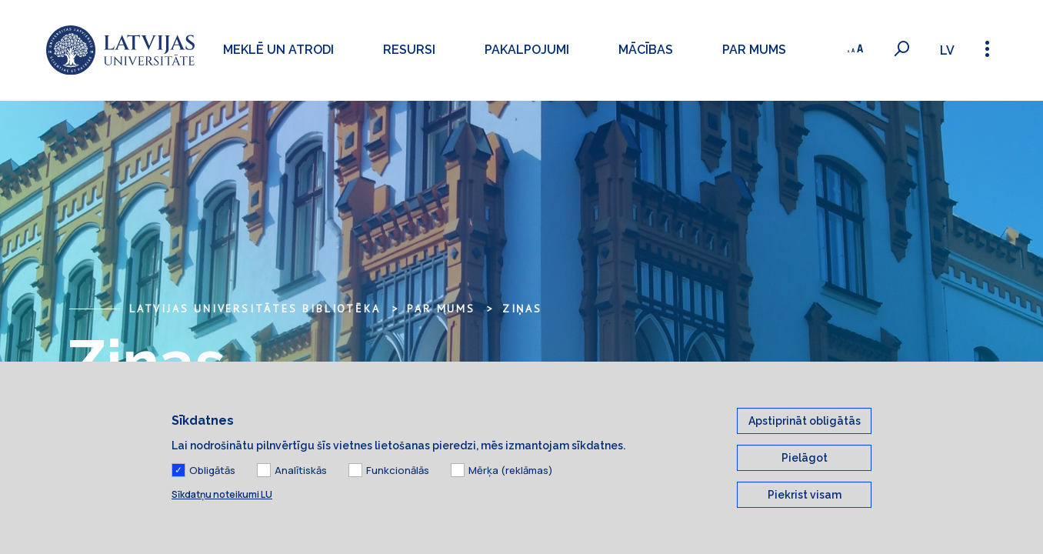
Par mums (754, 49)
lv (947, 50)
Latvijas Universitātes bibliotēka (254, 308)
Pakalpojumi (527, 49)
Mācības (645, 49)
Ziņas (522, 308)
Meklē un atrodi (278, 49)
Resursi (409, 49)
